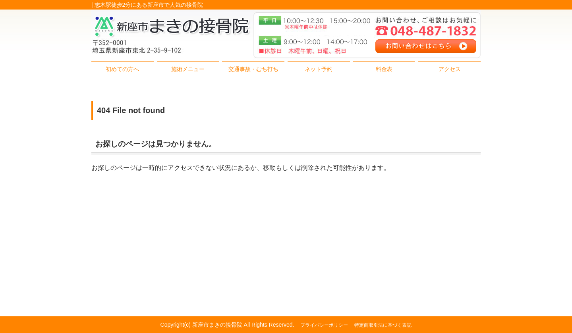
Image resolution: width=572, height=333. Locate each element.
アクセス (450, 69)
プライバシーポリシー (324, 325)
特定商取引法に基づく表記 (383, 325)
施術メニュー (188, 69)
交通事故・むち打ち (253, 69)
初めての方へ (122, 69)
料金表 (384, 69)
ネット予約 (318, 69)
